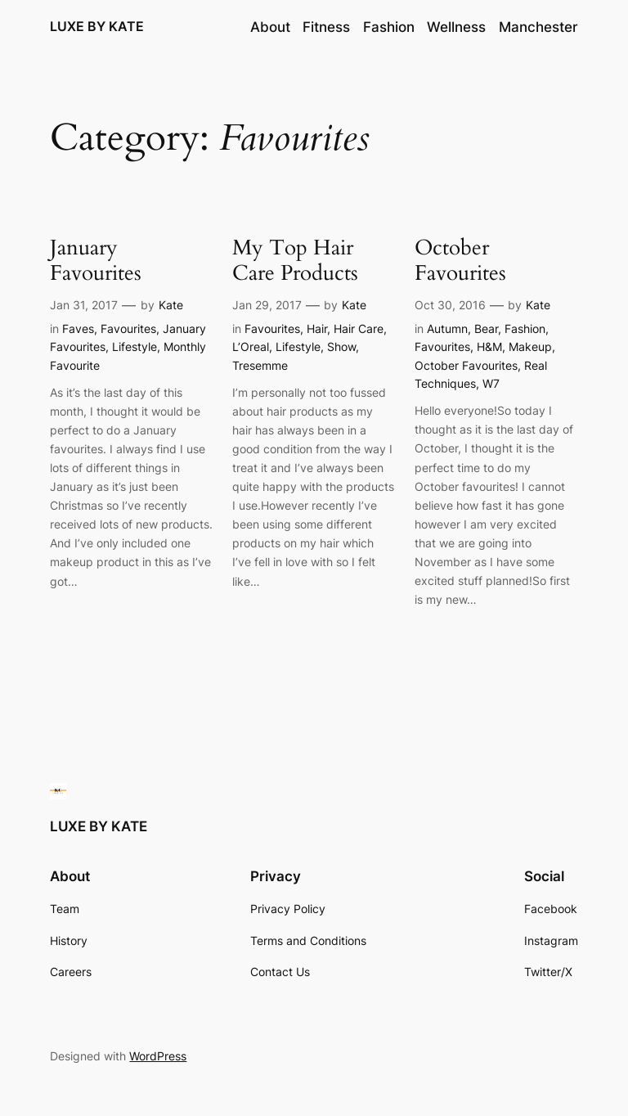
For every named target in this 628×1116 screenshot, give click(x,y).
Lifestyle (134, 346)
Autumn (447, 328)
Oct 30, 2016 (450, 305)
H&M (489, 346)
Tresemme (260, 365)
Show (341, 346)
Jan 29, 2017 (267, 305)
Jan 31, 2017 (84, 305)
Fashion (525, 328)
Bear (486, 328)
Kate (171, 305)
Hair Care (359, 328)
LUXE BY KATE (97, 26)
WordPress (157, 1056)
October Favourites (460, 261)
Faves (78, 328)
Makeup (530, 346)
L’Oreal (250, 346)
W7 (491, 383)
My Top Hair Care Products (295, 261)
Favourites (128, 328)
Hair (317, 328)
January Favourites (95, 261)
